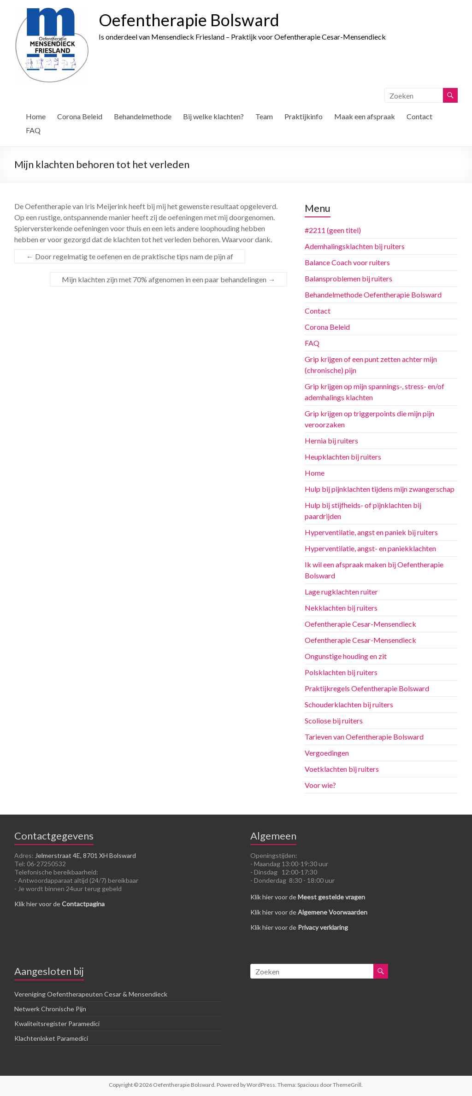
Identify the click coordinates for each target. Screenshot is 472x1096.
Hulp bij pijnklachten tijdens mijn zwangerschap (379, 488)
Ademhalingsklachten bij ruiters (355, 246)
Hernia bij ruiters (331, 440)
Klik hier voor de (59, 904)
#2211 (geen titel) (333, 230)
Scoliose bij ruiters (334, 720)
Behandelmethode (142, 116)
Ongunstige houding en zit (346, 656)
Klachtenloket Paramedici (51, 1038)
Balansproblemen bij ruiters (348, 278)
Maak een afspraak (364, 116)
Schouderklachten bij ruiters (349, 704)
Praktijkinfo (303, 116)
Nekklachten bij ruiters (341, 607)
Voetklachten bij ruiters (342, 768)
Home (36, 116)
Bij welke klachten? (213, 116)
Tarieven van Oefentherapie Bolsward (364, 736)
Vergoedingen (327, 752)
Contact (419, 116)
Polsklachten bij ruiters (341, 672)
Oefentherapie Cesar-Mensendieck (360, 623)
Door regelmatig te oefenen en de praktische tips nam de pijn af (129, 256)
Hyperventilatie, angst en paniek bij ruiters (371, 532)
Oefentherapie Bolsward (189, 20)
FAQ (33, 130)
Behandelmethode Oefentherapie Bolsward (373, 294)
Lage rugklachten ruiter (341, 591)
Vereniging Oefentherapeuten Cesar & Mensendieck (90, 994)
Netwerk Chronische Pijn (50, 1009)
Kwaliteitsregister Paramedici (57, 1023)
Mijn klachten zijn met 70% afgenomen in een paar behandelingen (168, 279)
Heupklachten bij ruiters (343, 456)
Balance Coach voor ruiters (347, 262)
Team (264, 116)
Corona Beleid (79, 116)
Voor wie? (320, 785)
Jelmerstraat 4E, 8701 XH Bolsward (85, 855)
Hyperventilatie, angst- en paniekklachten (370, 548)
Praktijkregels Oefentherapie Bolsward (367, 688)
